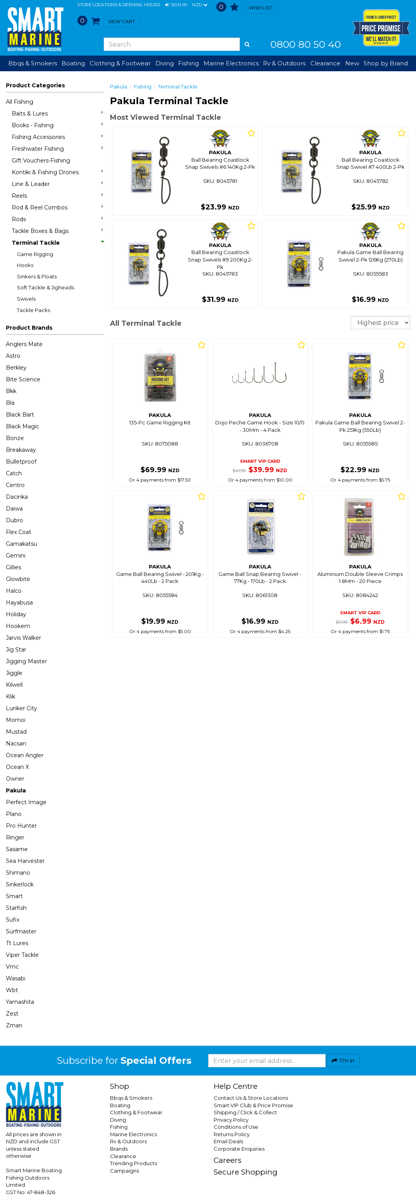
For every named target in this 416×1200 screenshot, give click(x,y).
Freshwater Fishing (57, 148)
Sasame (17, 849)
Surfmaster (21, 931)
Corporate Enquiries (239, 1149)
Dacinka (17, 496)
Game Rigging (35, 254)
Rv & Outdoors (128, 1141)
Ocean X (17, 767)
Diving (118, 1120)
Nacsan (16, 743)
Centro (15, 485)
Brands (119, 1149)
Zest (12, 1013)
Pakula (16, 790)
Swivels (26, 299)
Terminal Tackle (57, 242)
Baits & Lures (57, 113)
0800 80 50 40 (305, 44)
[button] (176, 5)
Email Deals (228, 1141)
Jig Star (16, 649)
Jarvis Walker (23, 637)
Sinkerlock (20, 884)
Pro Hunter (21, 825)
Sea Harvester (25, 860)
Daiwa (14, 508)
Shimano (18, 872)
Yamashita (20, 1001)
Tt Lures (17, 943)
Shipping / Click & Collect (245, 1112)
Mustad (16, 731)
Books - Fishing (57, 125)
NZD (199, 5)
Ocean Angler (24, 755)
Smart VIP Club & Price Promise (253, 1105)
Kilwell (14, 684)
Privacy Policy (231, 1120)
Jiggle (14, 673)
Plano (14, 813)
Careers (227, 1160)
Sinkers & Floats (37, 276)
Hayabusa (19, 602)
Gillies (13, 567)
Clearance (325, 63)
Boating (120, 1105)
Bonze (15, 438)
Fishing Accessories (57, 137)
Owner (15, 778)
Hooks (25, 265)
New (352, 63)
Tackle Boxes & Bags (57, 231)
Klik (10, 696)
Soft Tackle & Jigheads (45, 287)
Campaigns (124, 1171)
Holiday (16, 614)
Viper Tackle (22, 954)
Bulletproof (21, 461)
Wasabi (15, 978)
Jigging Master (26, 661)
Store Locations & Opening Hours (118, 4)
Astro (13, 355)
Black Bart (20, 414)
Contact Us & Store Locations (251, 1098)
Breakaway (21, 449)
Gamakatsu (21, 543)
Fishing (142, 86)
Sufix (12, 919)
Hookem (18, 626)
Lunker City (21, 708)
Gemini (15, 555)
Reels (57, 195)
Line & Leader (57, 184)
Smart (14, 896)
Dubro (14, 520)
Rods (57, 219)
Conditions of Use (236, 1127)
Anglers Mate (24, 344)
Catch (14, 473)
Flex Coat (18, 532)
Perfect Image (26, 802)
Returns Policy (232, 1134)
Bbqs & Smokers (32, 63)
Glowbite (18, 579)
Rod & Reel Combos (57, 207)
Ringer (15, 837)
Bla (10, 402)
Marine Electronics (133, 1134)
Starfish (16, 907)
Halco (14, 590)
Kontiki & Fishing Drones (57, 172)
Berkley (16, 367)
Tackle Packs (33, 310)
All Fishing (19, 101)
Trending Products (133, 1163)
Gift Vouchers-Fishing (41, 160)
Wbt (12, 990)
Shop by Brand (386, 63)
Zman (14, 1025)
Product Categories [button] (35, 85)
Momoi (15, 720)
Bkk (11, 391)
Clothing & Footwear (136, 1112)
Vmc (12, 966)
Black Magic (22, 426)
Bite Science (23, 379)
